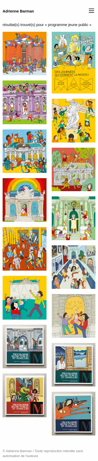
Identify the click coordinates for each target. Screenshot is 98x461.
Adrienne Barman (18, 11)
